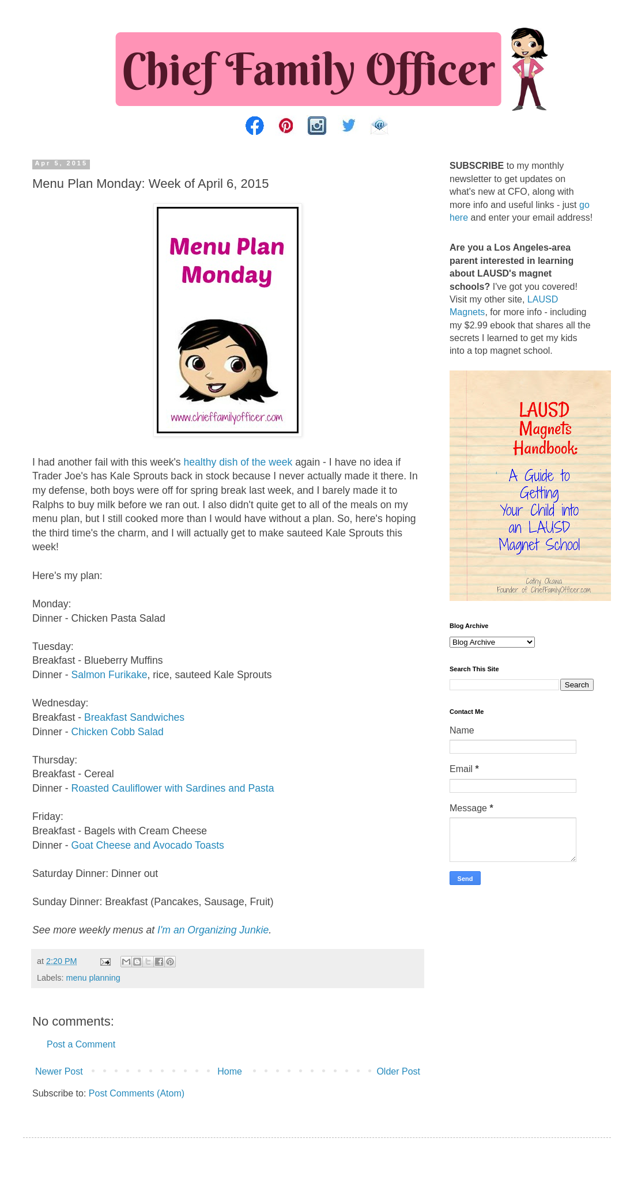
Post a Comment (81, 1044)
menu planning (93, 977)
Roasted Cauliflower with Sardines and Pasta (172, 788)
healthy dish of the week (238, 462)
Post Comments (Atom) (136, 1093)
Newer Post (59, 1071)
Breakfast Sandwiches (134, 717)
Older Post (398, 1071)
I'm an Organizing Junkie (213, 930)
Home (229, 1071)
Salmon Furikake (109, 674)
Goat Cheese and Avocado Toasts (147, 845)
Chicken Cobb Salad (117, 732)
